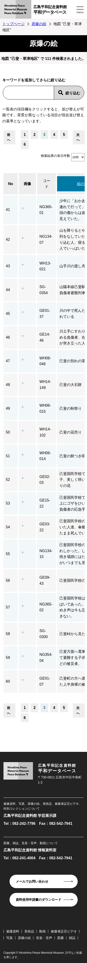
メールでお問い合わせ (32, 881)
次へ (78, 137)
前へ (8, 137)
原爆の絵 (39, 24)
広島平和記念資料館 (54, 10)
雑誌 (72, 938)
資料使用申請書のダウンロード (38, 899)
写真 (9, 938)
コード (46, 184)
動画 (42, 931)
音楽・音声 (44, 938)
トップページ (13, 24)
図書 (60, 938)
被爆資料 (12, 931)
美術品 (29, 931)
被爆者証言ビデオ (64, 931)
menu (80, 12)
